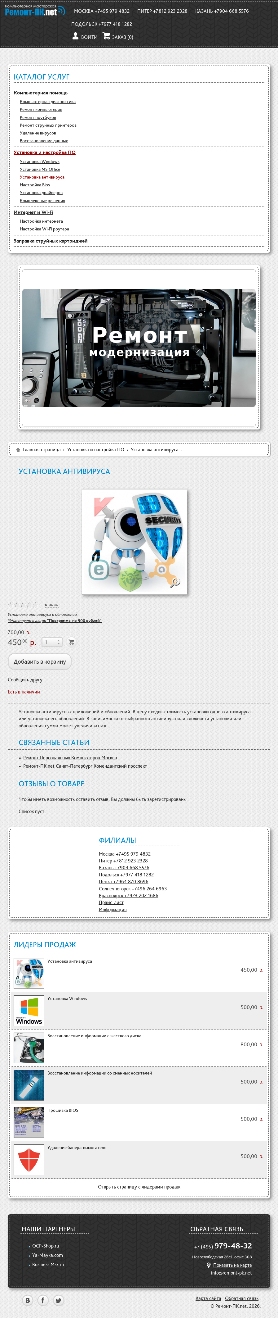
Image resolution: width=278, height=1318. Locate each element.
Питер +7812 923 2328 (162, 11)
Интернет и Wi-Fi (33, 212)
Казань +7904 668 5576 (222, 11)
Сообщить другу (25, 680)
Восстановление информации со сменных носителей (99, 1073)
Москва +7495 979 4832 (102, 11)
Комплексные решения (42, 200)
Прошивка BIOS (62, 1110)
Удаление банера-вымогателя (76, 1147)
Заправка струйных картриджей (51, 241)
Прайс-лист (111, 902)
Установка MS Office (40, 169)
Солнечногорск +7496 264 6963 (133, 889)
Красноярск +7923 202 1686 (128, 895)
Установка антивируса (42, 177)
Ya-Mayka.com (47, 1255)
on (11, 605)
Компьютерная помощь (41, 92)
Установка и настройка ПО (45, 152)
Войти (84, 37)
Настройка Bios (35, 185)
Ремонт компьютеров (41, 109)
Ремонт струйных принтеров (48, 125)
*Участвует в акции (55, 620)
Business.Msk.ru (48, 1264)
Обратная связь (241, 1298)
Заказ (117, 37)
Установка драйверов (41, 192)
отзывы (52, 604)
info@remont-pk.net (231, 1273)
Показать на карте (228, 1265)
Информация (113, 909)
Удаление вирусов (38, 133)
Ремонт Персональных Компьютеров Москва (70, 758)
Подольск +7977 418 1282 (101, 24)
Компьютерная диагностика (48, 101)
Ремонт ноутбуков (38, 117)
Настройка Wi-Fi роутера (44, 229)
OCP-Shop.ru (45, 1246)
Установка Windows (40, 161)
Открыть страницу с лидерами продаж (139, 1187)
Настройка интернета (41, 221)
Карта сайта (208, 1298)
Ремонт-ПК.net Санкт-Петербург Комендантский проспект (85, 766)
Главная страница (38, 449)
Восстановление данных (44, 140)
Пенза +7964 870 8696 (123, 881)
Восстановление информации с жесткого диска (94, 1035)
